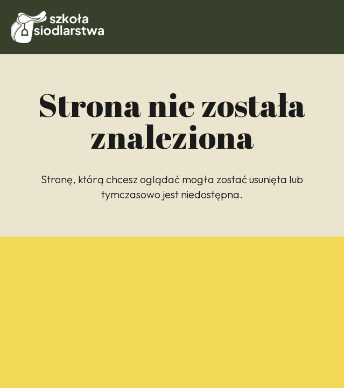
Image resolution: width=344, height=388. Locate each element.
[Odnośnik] (57, 27)
